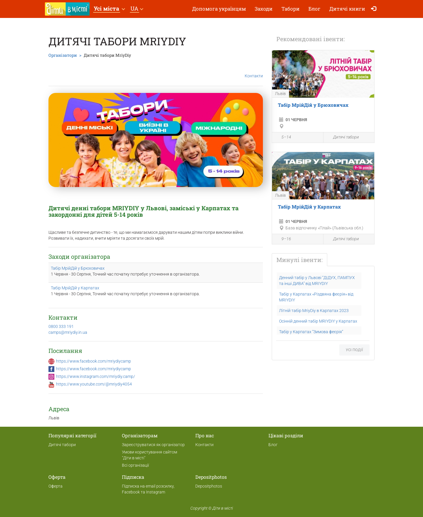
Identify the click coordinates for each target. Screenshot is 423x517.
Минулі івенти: (299, 259)
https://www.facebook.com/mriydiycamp (93, 361)
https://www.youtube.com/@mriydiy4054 (94, 384)
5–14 (283, 138)
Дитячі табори (342, 137)
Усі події (354, 350)
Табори (290, 8)
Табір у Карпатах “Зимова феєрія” (311, 331)
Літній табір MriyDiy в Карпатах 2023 (314, 310)
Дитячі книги (347, 8)
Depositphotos (208, 486)
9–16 (283, 239)
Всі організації (135, 465)
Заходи (264, 8)
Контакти (254, 71)
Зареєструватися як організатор (153, 444)
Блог (314, 8)
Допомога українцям (219, 8)
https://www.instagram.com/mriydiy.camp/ (95, 376)
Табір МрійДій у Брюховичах (78, 268)
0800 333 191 (61, 326)
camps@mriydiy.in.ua (67, 332)
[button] (109, 9)
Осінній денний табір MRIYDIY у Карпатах (318, 321)
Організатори (62, 55)
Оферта (55, 486)
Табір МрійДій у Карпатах (75, 288)
